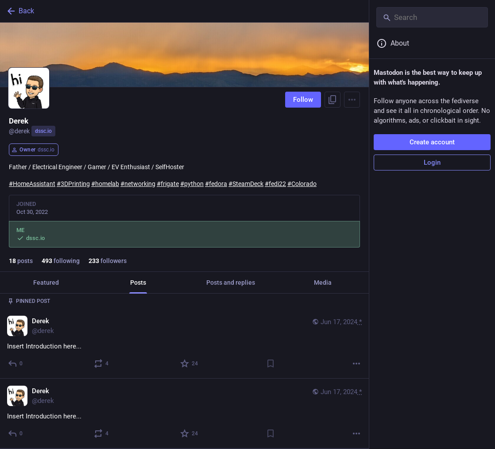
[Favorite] (189, 363)
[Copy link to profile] (332, 100)
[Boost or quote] (101, 363)
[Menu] (352, 100)
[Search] (432, 17)
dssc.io (43, 131)
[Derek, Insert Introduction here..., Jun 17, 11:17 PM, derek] (184, 343)
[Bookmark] (270, 363)
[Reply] (15, 363)
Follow (303, 100)
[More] (356, 363)
